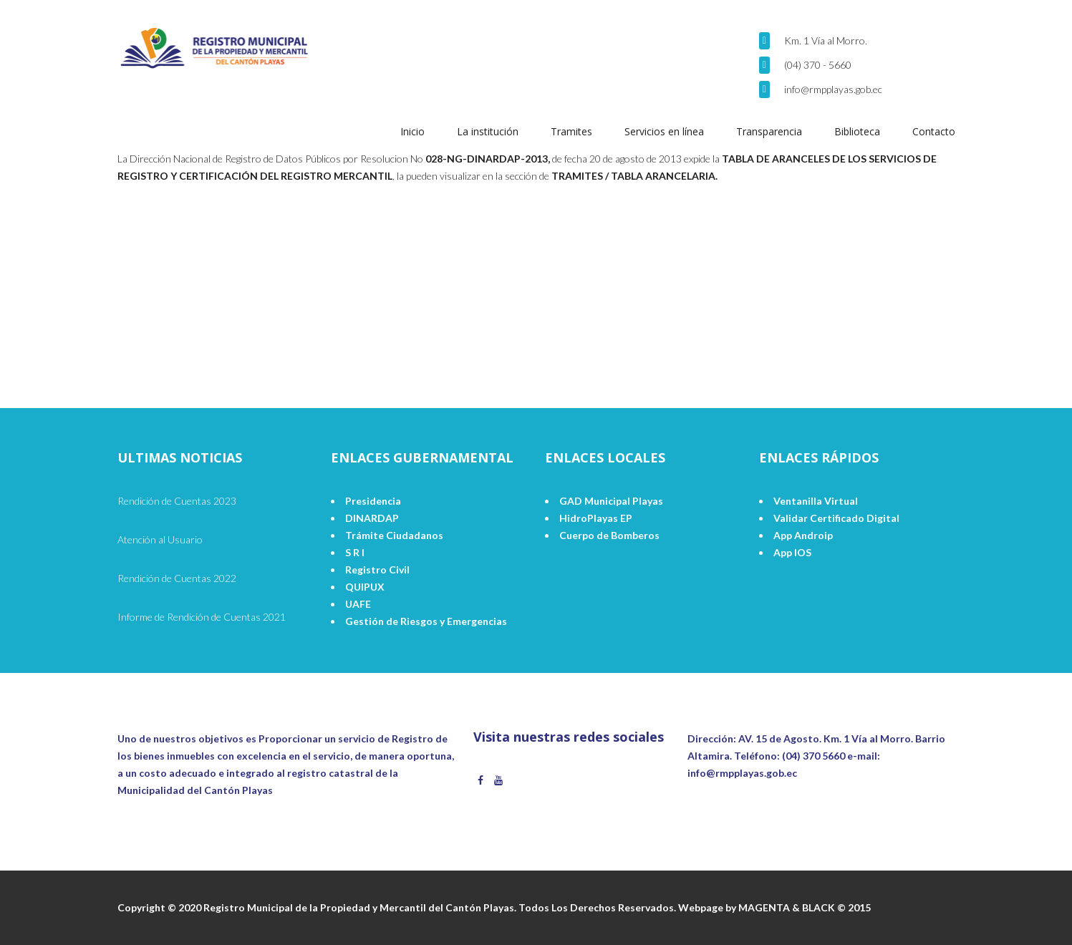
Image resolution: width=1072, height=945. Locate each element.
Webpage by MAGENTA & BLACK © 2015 (774, 907)
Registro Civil (377, 569)
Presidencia (373, 501)
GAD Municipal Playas (611, 501)
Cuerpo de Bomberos (609, 535)
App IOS (792, 552)
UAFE (358, 604)
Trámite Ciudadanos (394, 535)
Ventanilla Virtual (815, 501)
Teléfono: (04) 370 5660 (789, 756)
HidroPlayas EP (595, 518)
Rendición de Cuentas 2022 (176, 578)
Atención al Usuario (160, 539)
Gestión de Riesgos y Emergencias (426, 621)
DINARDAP (372, 518)
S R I (354, 552)
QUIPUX (365, 587)
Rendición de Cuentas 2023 (176, 501)
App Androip (803, 535)
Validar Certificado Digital (836, 518)
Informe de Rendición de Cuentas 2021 (201, 617)
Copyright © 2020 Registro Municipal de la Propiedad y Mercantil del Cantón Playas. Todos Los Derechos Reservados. (397, 907)
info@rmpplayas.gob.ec (833, 89)
